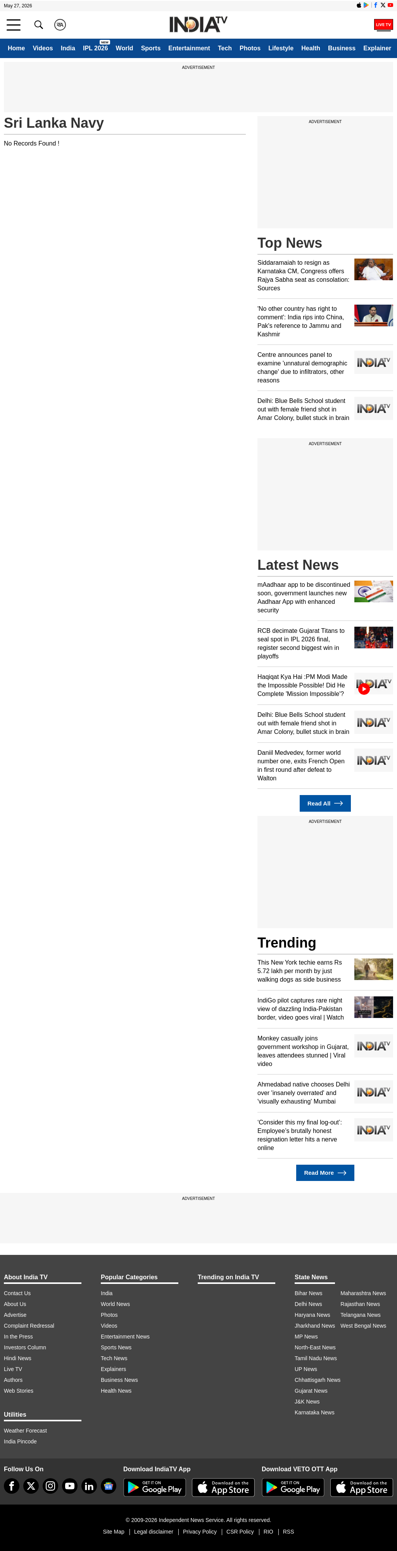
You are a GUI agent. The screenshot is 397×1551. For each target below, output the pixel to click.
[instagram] (50, 1486)
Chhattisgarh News (317, 1380)
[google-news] (108, 1486)
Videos (43, 48)
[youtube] (70, 1486)
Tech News (114, 1358)
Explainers (113, 1369)
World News (115, 1304)
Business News (119, 1380)
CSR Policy (240, 1532)
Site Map (113, 1532)
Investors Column (25, 1347)
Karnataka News (315, 1412)
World (124, 48)
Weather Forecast (25, 1431)
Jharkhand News (315, 1326)
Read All (325, 803)
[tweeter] (31, 1486)
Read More (325, 1173)
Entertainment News (125, 1336)
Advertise (15, 1315)
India (68, 48)
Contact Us (17, 1293)
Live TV (13, 1369)
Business (342, 48)
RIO (268, 1532)
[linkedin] (89, 1486)
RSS (288, 1532)
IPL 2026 (95, 48)
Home (16, 48)
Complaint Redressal (29, 1326)
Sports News (116, 1347)
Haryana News (312, 1315)
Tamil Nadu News (316, 1358)
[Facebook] (11, 1486)
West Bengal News (363, 1326)
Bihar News (309, 1293)
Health (310, 48)
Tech (225, 48)
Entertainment (189, 48)
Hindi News (17, 1358)
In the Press (18, 1336)
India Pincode (20, 1441)
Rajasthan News (360, 1304)
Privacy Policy (200, 1532)
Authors (13, 1380)
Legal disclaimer (153, 1532)
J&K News (307, 1401)
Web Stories (18, 1391)
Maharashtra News (363, 1293)
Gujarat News (311, 1391)
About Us (15, 1304)
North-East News (315, 1347)
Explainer (377, 48)
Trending (286, 943)
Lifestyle (280, 48)
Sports (151, 48)
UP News (306, 1369)
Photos (250, 48)
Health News (116, 1391)
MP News (306, 1336)
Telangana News (360, 1315)
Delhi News (308, 1304)
